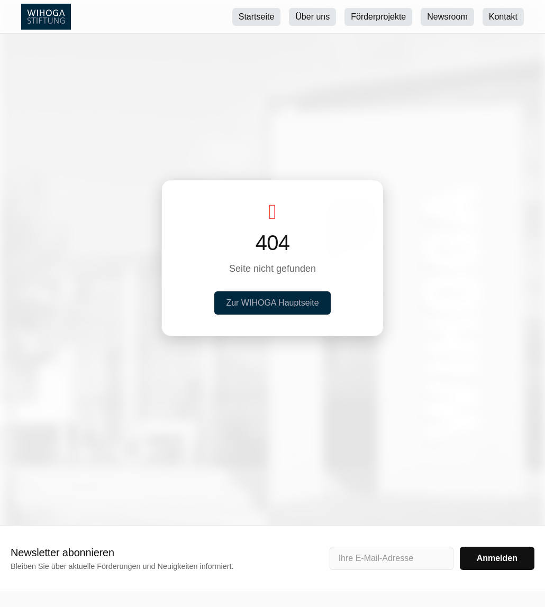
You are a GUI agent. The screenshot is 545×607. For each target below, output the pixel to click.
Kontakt (503, 16)
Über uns (312, 16)
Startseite (257, 16)
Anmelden (497, 558)
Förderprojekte (378, 16)
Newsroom (447, 16)
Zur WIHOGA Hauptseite (272, 302)
